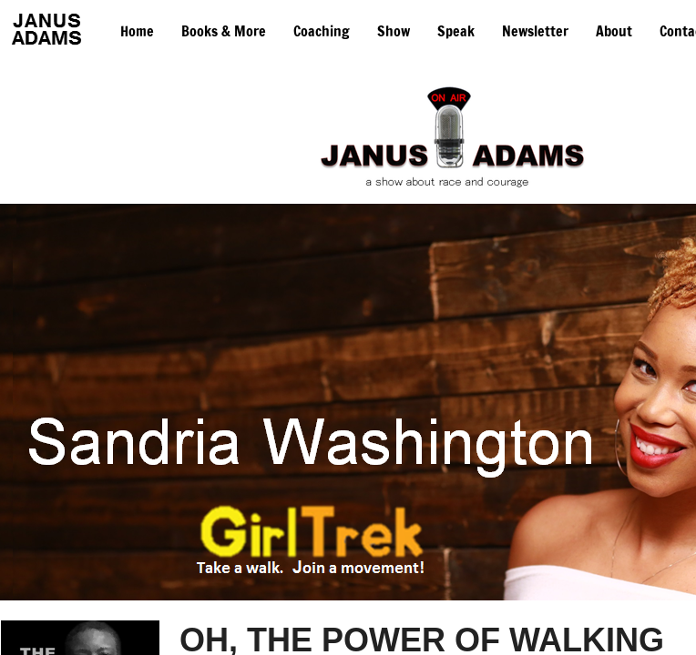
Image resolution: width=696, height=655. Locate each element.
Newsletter (535, 31)
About (614, 31)
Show (393, 31)
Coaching (321, 31)
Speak (456, 31)
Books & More (223, 31)
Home (137, 31)
